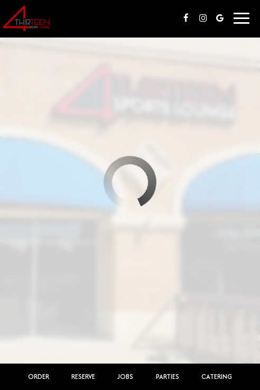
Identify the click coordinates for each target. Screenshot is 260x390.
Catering (216, 377)
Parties (167, 377)
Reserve (83, 377)
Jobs (125, 377)
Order (38, 377)
